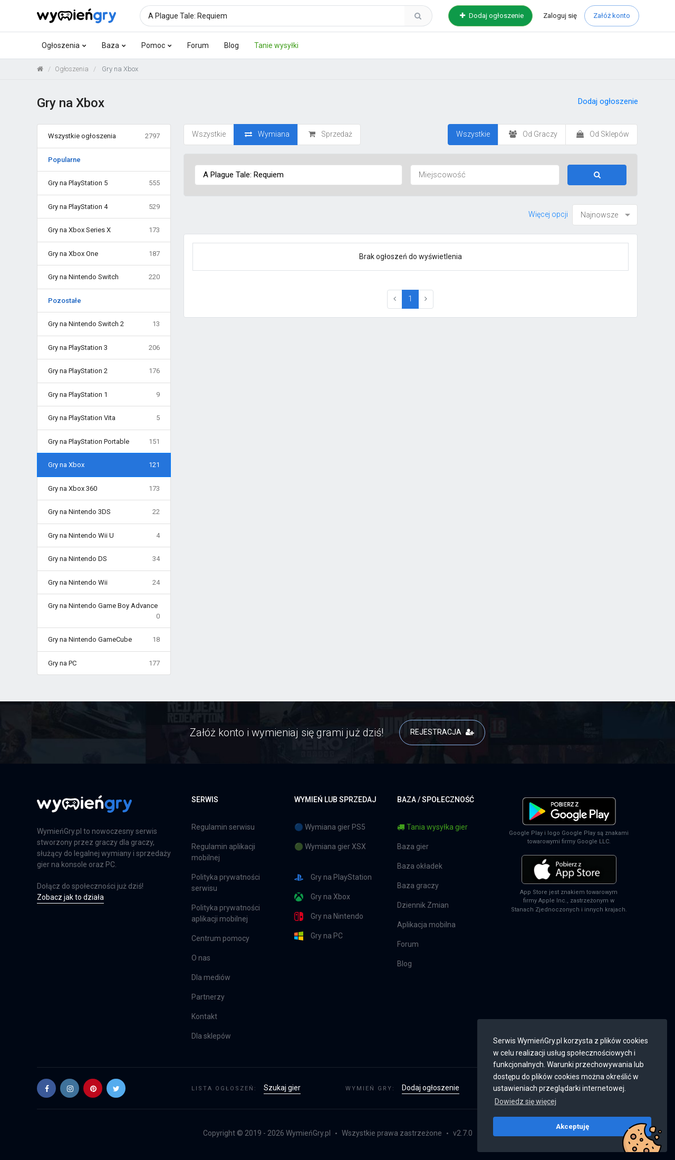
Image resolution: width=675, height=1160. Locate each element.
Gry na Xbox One (104, 254)
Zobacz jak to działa (70, 897)
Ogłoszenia (61, 45)
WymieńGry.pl (308, 1133)
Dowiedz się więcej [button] (525, 1101)
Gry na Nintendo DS (104, 559)
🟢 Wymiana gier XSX (330, 846)
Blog (231, 45)
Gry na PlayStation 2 (104, 371)
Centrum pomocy (220, 938)
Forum (198, 45)
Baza (110, 45)
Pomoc (153, 45)
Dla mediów (210, 977)
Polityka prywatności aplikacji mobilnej (225, 913)
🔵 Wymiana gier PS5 (329, 827)
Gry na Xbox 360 (104, 488)
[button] (46, 1088)
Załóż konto (611, 16)
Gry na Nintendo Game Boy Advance (104, 611)
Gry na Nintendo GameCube (104, 639)
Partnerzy (208, 997)
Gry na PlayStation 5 (104, 183)
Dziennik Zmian (423, 905)
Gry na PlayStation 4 (104, 207)
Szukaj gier (282, 1087)
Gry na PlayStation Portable (104, 441)
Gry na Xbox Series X (104, 230)
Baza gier (413, 846)
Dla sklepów (211, 1036)
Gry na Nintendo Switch (104, 277)
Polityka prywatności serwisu (225, 882)
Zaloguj (560, 16)
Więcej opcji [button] (548, 214)
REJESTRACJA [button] (442, 732)
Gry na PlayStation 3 (104, 348)
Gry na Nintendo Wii (104, 582)
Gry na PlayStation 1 (104, 394)
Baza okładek (419, 866)
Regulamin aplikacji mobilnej (223, 852)
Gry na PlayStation (333, 877)
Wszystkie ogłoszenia (104, 136)
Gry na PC (104, 663)
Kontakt (204, 1016)
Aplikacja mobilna (426, 924)
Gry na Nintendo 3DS (104, 512)
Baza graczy (418, 885)
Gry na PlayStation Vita (104, 418)
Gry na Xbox (104, 465)
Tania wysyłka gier (432, 827)
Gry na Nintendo (328, 916)
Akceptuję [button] (572, 1126)
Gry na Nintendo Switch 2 (104, 324)
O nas (200, 958)
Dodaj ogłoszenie (492, 16)
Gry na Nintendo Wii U (104, 535)
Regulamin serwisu (223, 827)
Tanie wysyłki (276, 45)
